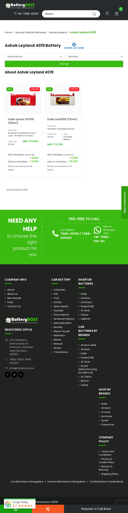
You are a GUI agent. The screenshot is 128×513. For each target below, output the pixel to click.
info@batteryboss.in (22, 368)
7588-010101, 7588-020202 (21, 361)
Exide (84, 294)
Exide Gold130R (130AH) (62, 119)
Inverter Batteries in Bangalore (66, 481)
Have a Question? (124, 202)
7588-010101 (69, 234)
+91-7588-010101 (26, 14)
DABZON (85, 319)
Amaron (85, 298)
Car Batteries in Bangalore (27, 481)
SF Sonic (85, 310)
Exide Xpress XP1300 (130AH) (21, 121)
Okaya (84, 314)
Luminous (86, 302)
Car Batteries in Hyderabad (106, 481)
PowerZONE (87, 306)
